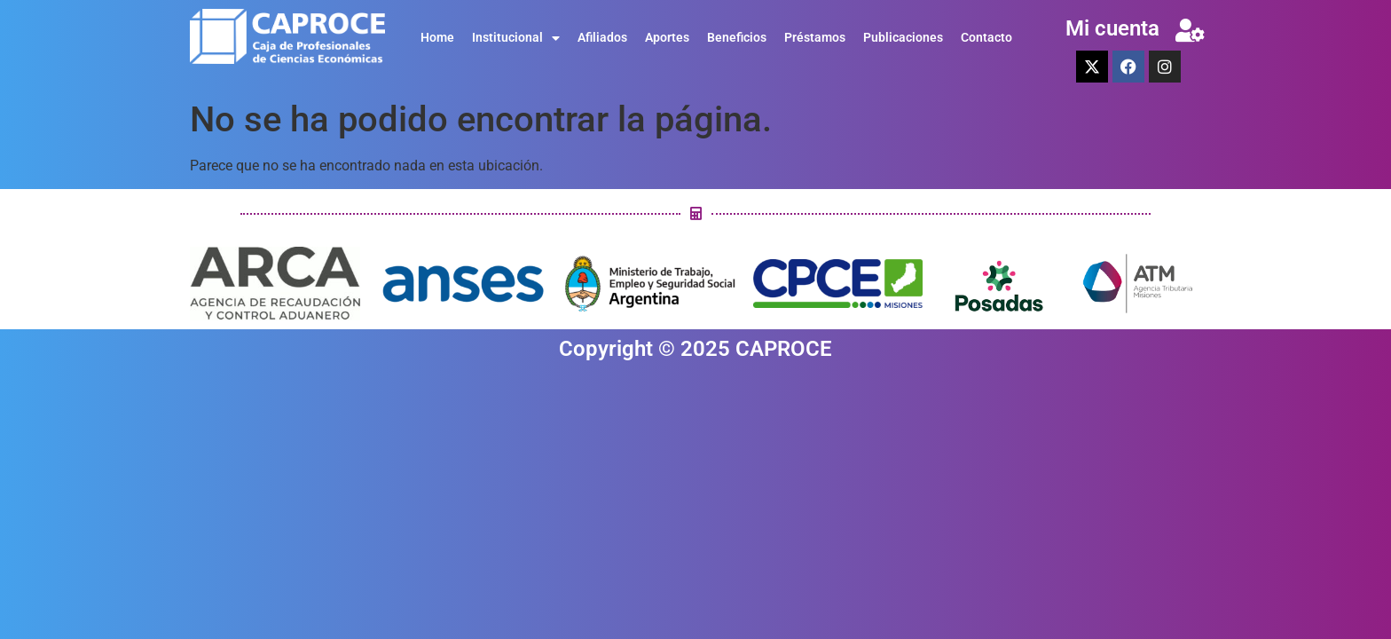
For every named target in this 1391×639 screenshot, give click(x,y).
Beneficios (736, 37)
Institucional (516, 38)
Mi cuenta (1112, 28)
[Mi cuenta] (1189, 30)
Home (437, 37)
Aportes (667, 37)
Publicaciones (903, 37)
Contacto (986, 37)
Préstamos (814, 37)
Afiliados (602, 37)
